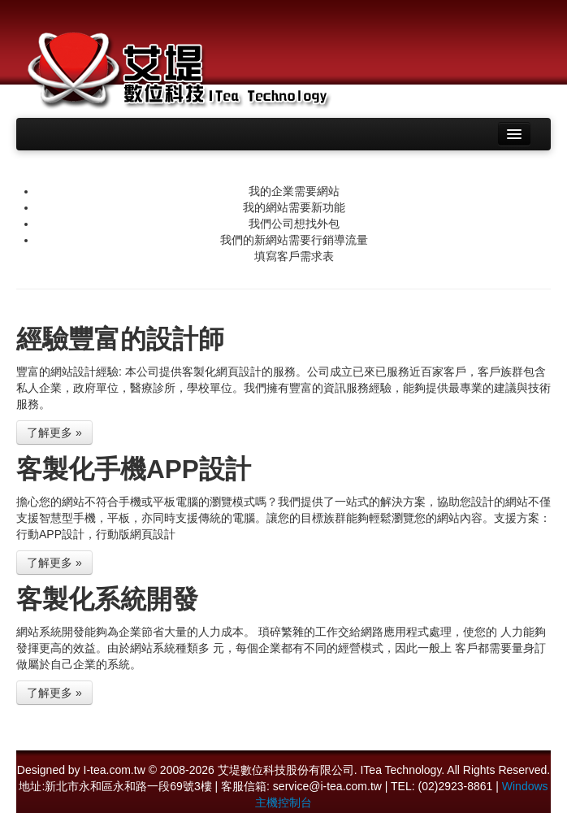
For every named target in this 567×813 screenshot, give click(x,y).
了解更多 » (54, 432)
